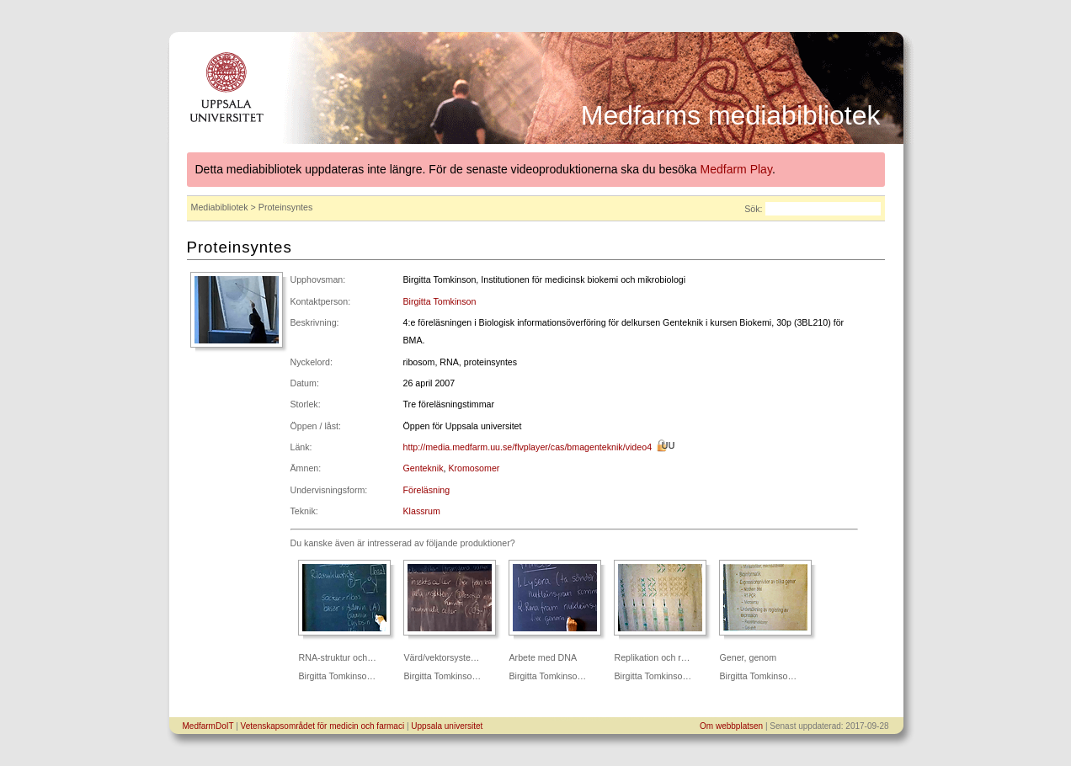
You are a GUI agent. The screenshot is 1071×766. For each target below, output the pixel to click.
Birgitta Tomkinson (440, 301)
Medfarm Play (736, 169)
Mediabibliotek (219, 207)
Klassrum (421, 511)
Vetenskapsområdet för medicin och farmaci (323, 726)
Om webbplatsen (731, 726)
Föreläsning (426, 490)
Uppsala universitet (446, 726)
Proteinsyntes (239, 247)
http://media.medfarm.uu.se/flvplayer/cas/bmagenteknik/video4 (528, 447)
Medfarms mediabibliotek (731, 115)
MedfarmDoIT (208, 726)
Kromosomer (473, 468)
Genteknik (423, 468)
